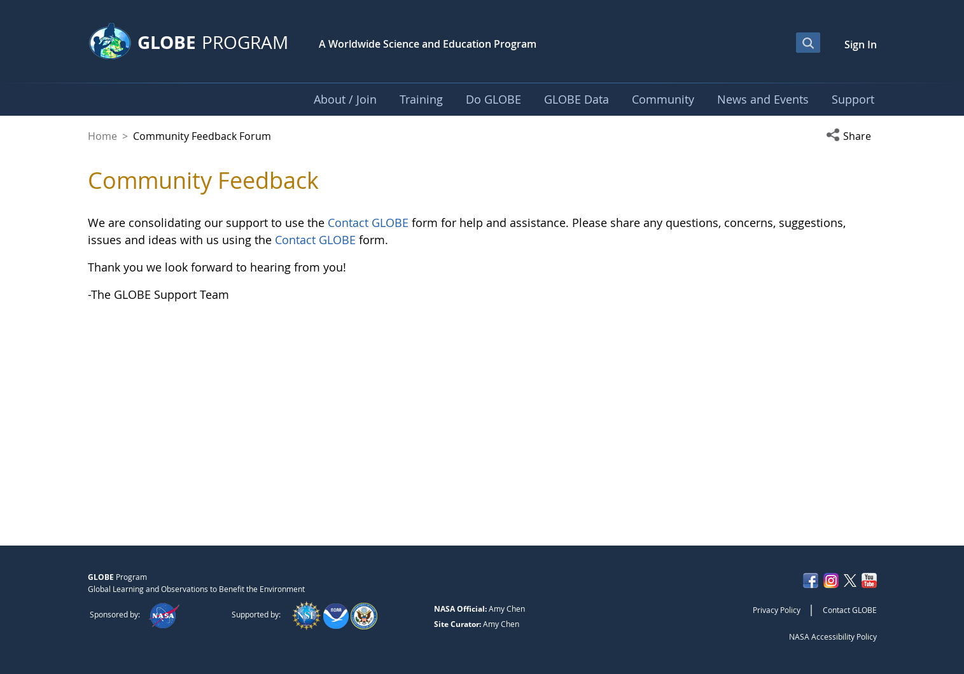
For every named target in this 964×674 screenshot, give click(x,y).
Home (102, 136)
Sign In (860, 45)
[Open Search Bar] (808, 42)
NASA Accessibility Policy (833, 636)
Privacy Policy (776, 610)
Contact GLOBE (368, 222)
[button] (851, 136)
